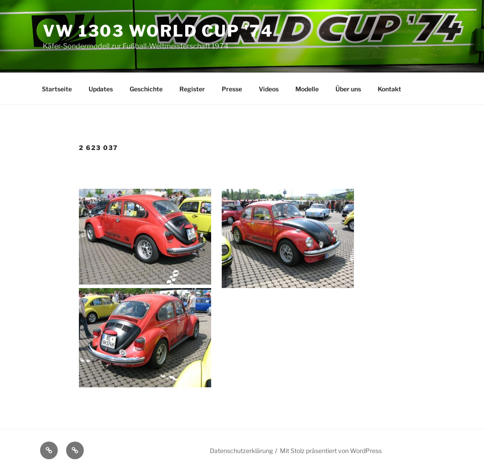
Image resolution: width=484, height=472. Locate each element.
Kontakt (389, 89)
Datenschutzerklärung (241, 450)
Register (192, 89)
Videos (269, 89)
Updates (101, 89)
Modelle (307, 89)
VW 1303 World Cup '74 (158, 31)
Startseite (57, 89)
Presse (232, 89)
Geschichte (146, 89)
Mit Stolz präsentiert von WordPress (331, 450)
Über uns (348, 89)
